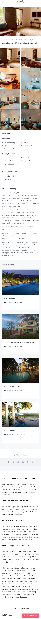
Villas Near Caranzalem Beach (13, 586)
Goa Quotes (6, 495)
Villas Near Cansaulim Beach (25, 584)
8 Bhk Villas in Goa (14, 559)
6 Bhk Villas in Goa (23, 557)
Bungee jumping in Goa (20, 512)
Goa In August (11, 489)
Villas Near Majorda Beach (17, 597)
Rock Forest (9, 298)
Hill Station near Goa (24, 529)
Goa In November (15, 492)
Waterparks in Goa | (9, 529)
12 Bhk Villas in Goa (29, 559)
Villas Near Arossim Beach (16, 571)
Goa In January (7, 484)
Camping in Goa (29, 532)
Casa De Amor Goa (12, 387)
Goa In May (16, 487)
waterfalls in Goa (8, 534)
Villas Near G (6, 594)
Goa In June (25, 487)
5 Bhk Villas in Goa (9, 557)
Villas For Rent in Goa (9, 551)
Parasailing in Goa (23, 509)
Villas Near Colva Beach (26, 592)
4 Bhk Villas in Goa (32, 554)
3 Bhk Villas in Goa (18, 554)
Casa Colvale (9, 431)
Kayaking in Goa (12, 515)
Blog (20, 515)
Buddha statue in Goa (14, 532)
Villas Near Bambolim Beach (26, 576)
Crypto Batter (27, 540)
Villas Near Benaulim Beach (11, 579)
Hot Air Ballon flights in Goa (12, 507)
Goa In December (29, 492)
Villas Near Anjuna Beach (11, 568)
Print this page (20, 455)
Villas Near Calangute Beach (17, 581)
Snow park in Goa (14, 540)
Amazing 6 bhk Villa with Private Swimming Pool (20, 342)
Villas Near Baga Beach (22, 573)
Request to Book (30, 616)
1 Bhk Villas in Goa (24, 551)
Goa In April (6, 487)
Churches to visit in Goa (10, 526)
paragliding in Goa (8, 509)
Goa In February (20, 484)
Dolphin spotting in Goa (28, 526)
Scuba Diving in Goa (30, 507)
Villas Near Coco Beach (24, 589)
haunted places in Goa (23, 534)
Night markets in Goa (24, 537)
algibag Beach (16, 594)
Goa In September (23, 489)
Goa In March (32, 484)
